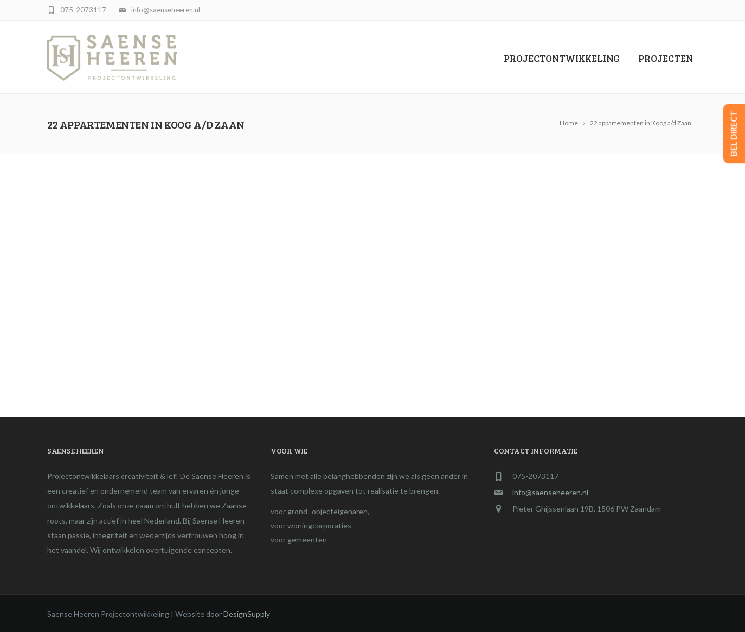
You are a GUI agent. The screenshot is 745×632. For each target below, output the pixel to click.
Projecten (665, 58)
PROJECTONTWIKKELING (562, 58)
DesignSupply (246, 613)
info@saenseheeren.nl (550, 492)
